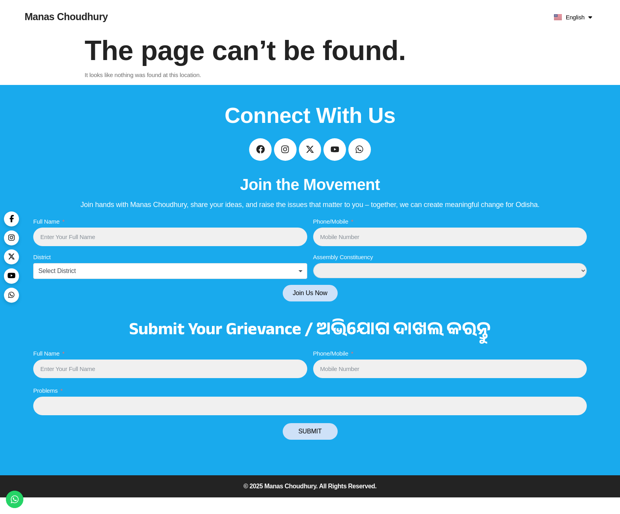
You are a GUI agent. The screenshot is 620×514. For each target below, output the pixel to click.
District (42, 273)
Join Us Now (310, 309)
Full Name (46, 238)
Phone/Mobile (330, 238)
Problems (45, 407)
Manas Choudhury (66, 16)
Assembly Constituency (343, 273)
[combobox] (170, 288)
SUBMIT (309, 447)
